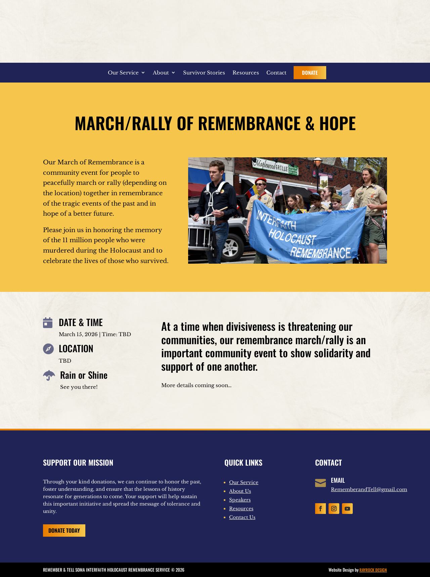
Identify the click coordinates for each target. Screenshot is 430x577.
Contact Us (242, 517)
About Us (240, 491)
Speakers (240, 500)
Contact (276, 72)
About (161, 72)
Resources (245, 72)
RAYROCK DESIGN (373, 570)
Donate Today (64, 530)
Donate (310, 72)
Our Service (123, 72)
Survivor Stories (204, 72)
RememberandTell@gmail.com (369, 489)
